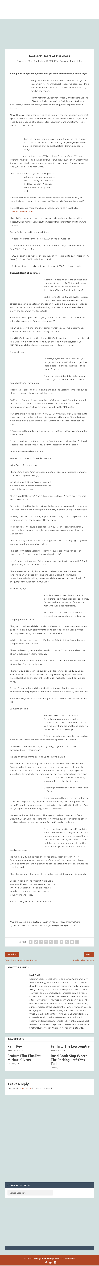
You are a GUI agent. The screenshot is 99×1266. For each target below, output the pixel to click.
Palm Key (14, 1047)
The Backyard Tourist (66, 61)
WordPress (69, 1259)
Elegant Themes (44, 1259)
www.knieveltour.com (21, 212)
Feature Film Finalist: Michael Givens (24, 1058)
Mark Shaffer (34, 61)
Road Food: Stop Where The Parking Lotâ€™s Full (69, 1060)
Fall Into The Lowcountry (70, 1047)
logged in (27, 1089)
